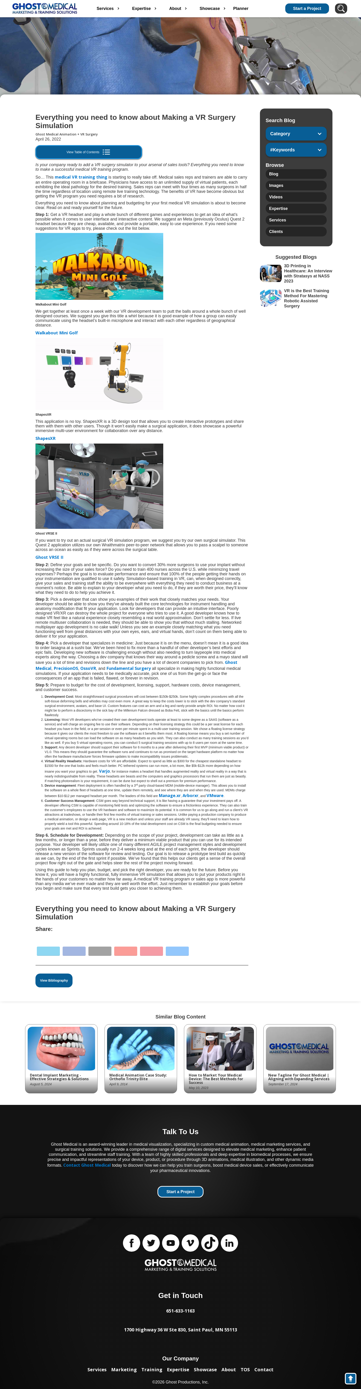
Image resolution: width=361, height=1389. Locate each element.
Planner (253, 8)
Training (151, 1369)
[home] (45, 8)
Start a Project (307, 8)
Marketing (124, 1369)
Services (97, 1369)
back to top (352, 1379)
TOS (245, 1369)
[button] (296, 134)
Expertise (178, 1369)
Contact (264, 1369)
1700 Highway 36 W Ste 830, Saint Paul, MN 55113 (180, 1330)
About (228, 1369)
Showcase (205, 1369)
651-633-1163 (180, 1311)
